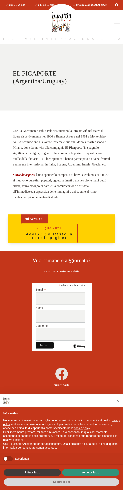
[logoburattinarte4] (62, 22)
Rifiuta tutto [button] (32, 472)
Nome (39, 307)
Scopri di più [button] (61, 481)
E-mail (41, 290)
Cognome (42, 325)
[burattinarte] (61, 374)
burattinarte (61, 385)
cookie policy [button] (82, 428)
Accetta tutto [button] (90, 472)
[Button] (25, 218)
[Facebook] (116, 5)
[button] (117, 22)
